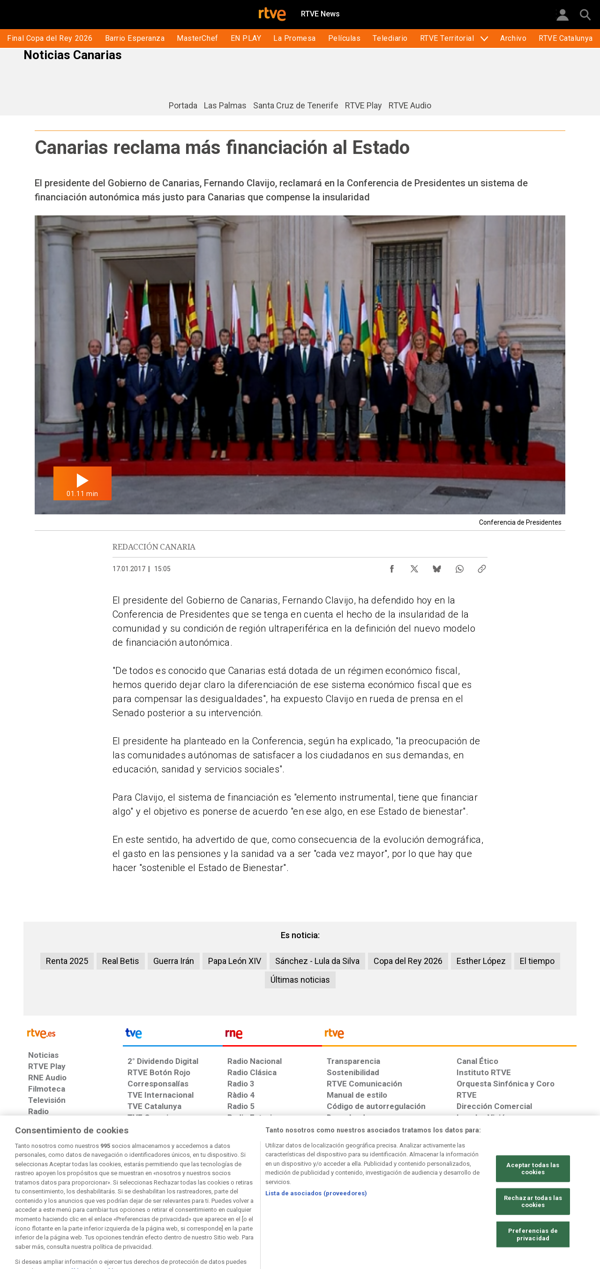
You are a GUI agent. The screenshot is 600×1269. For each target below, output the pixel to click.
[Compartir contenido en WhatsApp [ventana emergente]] (459, 566)
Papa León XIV (234, 961)
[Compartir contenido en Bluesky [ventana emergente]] (437, 566)
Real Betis (120, 961)
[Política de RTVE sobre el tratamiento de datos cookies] (198, 1196)
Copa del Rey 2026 (408, 961)
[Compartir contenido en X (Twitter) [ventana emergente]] (414, 566)
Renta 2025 (67, 961)
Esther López (481, 961)
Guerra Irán (173, 961)
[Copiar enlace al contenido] (482, 566)
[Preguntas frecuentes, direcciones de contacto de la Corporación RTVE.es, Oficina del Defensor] (461, 1196)
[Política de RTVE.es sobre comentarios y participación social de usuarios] (535, 1196)
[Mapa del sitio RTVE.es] (412, 1196)
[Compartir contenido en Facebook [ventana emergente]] (392, 566)
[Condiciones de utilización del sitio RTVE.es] (43, 1196)
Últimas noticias (300, 980)
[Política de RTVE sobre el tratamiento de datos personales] (114, 1196)
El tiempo (537, 961)
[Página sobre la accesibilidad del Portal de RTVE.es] (355, 1196)
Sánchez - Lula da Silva (317, 961)
